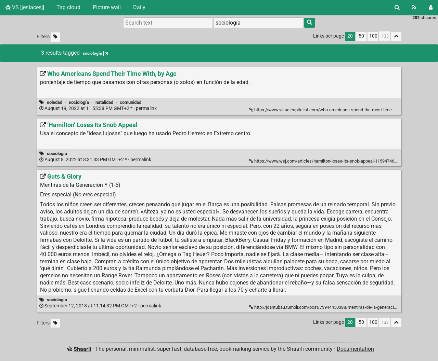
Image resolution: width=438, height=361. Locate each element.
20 (350, 36)
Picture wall (107, 7)
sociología (79, 102)
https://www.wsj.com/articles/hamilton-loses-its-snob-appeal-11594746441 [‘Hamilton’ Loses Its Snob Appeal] (325, 161)
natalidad (104, 102)
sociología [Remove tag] (95, 53)
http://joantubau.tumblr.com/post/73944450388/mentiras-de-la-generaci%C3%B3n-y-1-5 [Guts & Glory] (337, 307)
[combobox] (258, 22)
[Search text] (168, 22)
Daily (139, 7)
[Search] (397, 7)
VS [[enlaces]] (24, 7)
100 (373, 36)
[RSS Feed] (414, 7)
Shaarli (82, 349)
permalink (98, 108)
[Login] (430, 7)
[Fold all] (396, 36)
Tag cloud (68, 7)
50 (361, 36)
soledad (54, 102)
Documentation (355, 349)
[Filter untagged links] (55, 37)
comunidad (130, 102)
